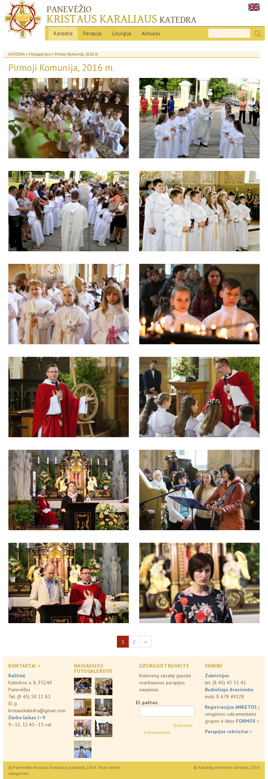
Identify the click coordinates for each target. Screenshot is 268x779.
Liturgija (122, 33)
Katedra (63, 33)
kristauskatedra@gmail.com (37, 710)
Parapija (92, 33)
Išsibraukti (183, 725)
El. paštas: (147, 702)
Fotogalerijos (40, 54)
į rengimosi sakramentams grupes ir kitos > (232, 714)
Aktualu (151, 33)
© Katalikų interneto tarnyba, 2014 (227, 767)
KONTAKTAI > (24, 666)
